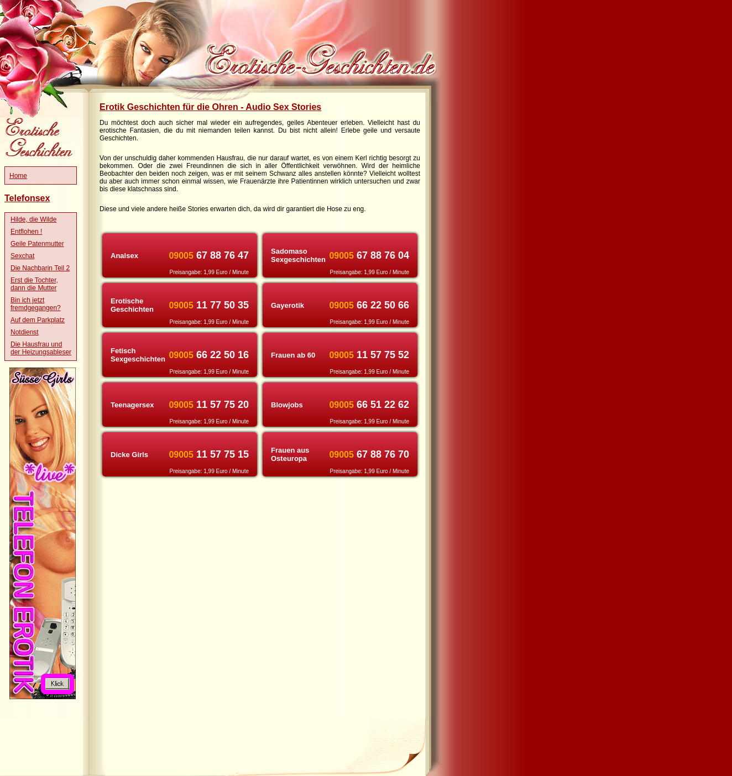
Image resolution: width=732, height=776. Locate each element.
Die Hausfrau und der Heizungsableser (41, 348)
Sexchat (22, 256)
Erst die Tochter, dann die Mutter (34, 284)
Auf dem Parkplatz (38, 320)
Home (18, 176)
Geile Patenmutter (37, 244)
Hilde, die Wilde (33, 219)
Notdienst (25, 332)
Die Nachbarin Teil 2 (40, 268)
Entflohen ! (26, 231)
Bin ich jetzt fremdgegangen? (36, 304)
